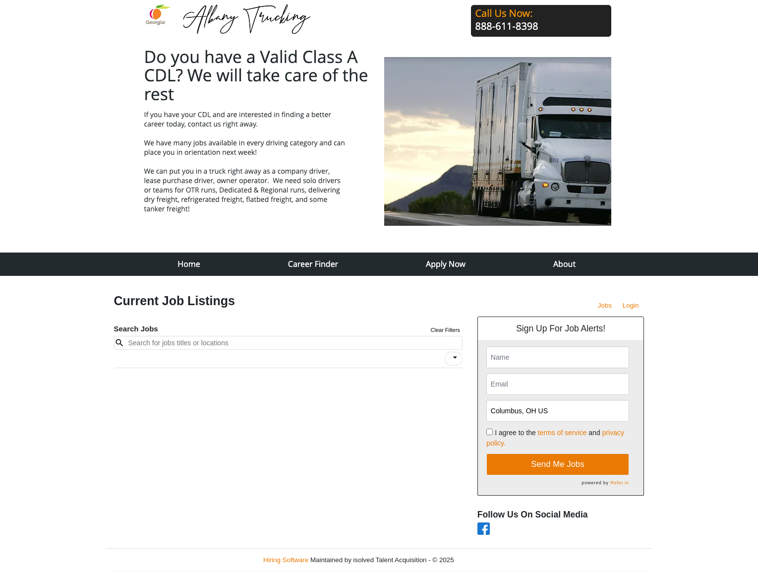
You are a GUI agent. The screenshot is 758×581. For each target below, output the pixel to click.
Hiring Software (285, 560)
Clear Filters (445, 330)
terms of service (562, 433)
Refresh (483, 560)
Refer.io (619, 482)
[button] (454, 359)
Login (631, 305)
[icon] (455, 358)
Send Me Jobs (557, 464)
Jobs (605, 305)
